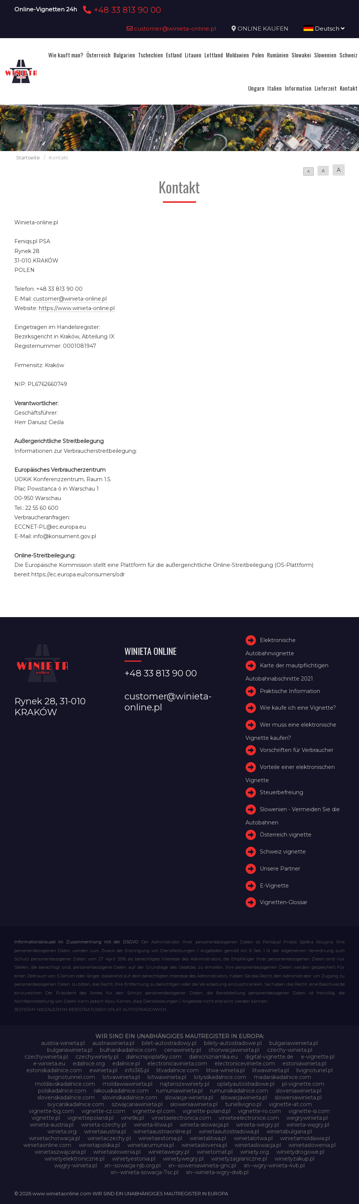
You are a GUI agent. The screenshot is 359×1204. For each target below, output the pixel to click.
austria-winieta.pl (63, 1043)
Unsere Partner (280, 868)
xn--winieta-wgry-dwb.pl (217, 1172)
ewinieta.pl (103, 1070)
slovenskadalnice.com (66, 1097)
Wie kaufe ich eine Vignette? (298, 707)
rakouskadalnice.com (121, 1090)
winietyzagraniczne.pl (239, 1158)
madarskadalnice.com (282, 1077)
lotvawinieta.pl (121, 1077)
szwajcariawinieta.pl (137, 1104)
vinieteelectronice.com (249, 1117)
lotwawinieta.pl (166, 1077)
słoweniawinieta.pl (194, 1104)
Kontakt (348, 88)
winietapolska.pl (99, 1145)
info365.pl (137, 1070)
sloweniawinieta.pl (298, 1097)
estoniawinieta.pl (304, 1063)
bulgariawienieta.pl (293, 1043)
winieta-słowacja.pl (204, 1124)
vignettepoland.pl (91, 1117)
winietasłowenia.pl (117, 1151)
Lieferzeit (326, 88)
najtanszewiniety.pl (184, 1084)
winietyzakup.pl (295, 1158)
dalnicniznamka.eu (213, 1056)
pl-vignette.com (303, 1084)
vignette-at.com (290, 1104)
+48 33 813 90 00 (121, 10)
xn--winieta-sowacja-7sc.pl (144, 1172)
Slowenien (325, 55)
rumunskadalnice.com (239, 1090)
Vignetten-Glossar (283, 902)
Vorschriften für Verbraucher (296, 750)
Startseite (28, 158)
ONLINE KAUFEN (263, 28)
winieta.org (62, 1131)
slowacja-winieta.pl (189, 1097)
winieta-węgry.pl (308, 1124)
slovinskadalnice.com (129, 1097)
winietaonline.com (47, 1145)
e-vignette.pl (317, 1056)
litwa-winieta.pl (225, 1070)
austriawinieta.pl (113, 1043)
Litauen (193, 55)
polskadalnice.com (62, 1090)
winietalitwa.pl (208, 1138)
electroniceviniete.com (245, 1063)
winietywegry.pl (183, 1158)
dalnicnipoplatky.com (153, 1056)
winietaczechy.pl (109, 1138)
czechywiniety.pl (96, 1056)
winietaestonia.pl (160, 1138)
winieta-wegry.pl (257, 1124)
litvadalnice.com (177, 1070)
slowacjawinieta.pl (244, 1097)
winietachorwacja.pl (54, 1138)
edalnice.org (89, 1063)
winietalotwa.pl (253, 1138)
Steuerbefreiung (281, 792)
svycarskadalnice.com (75, 1104)
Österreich (98, 55)
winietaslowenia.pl (312, 1145)
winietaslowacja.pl (258, 1145)
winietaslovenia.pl (204, 1145)
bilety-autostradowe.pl (233, 1043)
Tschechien (150, 55)
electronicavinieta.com (177, 1063)
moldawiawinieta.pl (127, 1084)
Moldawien (237, 55)
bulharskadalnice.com (128, 1050)
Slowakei (301, 55)
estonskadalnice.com (54, 1070)
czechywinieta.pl (46, 1056)
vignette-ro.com (259, 1111)
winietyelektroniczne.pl (74, 1158)
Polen (258, 55)
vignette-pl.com (154, 1111)
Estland (174, 55)
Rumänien (277, 55)
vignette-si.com (309, 1111)
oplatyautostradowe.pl (246, 1084)
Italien (274, 88)
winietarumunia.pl (150, 1145)
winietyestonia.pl (133, 1158)
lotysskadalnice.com (220, 1077)
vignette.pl (46, 1117)
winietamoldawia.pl (305, 1138)
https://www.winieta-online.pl (77, 308)
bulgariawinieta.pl (69, 1050)
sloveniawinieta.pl (298, 1090)
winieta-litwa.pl (153, 1124)
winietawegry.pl (168, 1151)
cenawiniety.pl (182, 1050)
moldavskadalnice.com (65, 1084)
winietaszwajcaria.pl (60, 1151)
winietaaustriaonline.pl (162, 1131)
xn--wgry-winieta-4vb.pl (274, 1165)
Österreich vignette (285, 834)
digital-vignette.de (269, 1056)
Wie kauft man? (65, 55)
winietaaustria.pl (105, 1131)
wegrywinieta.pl (307, 1117)
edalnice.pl (126, 1063)
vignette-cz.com (103, 1111)
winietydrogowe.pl (300, 1151)
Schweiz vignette (283, 851)
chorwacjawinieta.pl (234, 1050)
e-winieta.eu (49, 1063)
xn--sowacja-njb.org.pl (132, 1165)
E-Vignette (274, 885)
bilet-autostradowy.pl (169, 1043)
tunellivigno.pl (243, 1104)
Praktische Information (290, 691)
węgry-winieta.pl (75, 1165)
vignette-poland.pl (206, 1111)
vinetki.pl (132, 1117)
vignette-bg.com (51, 1111)
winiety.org (254, 1151)
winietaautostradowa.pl (229, 1131)
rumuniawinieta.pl (179, 1090)
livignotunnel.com (71, 1077)
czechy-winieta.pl (289, 1050)
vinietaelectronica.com (181, 1117)
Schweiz (348, 55)
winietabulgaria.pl (289, 1131)
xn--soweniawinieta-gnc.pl (202, 1165)
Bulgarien (124, 55)
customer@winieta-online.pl (171, 28)
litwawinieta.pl (270, 1070)
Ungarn (256, 88)
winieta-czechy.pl (103, 1124)
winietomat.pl (215, 1151)
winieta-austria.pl (52, 1124)
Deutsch (324, 28)
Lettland (213, 55)
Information (298, 88)
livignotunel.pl (314, 1070)
